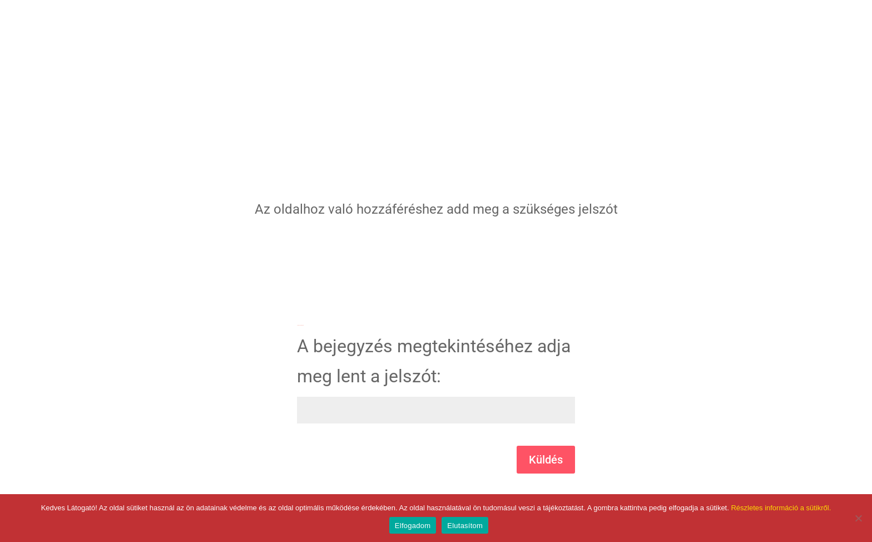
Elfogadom (412, 525)
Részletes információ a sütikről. (781, 508)
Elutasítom (465, 525)
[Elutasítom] (858, 518)
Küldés (546, 459)
